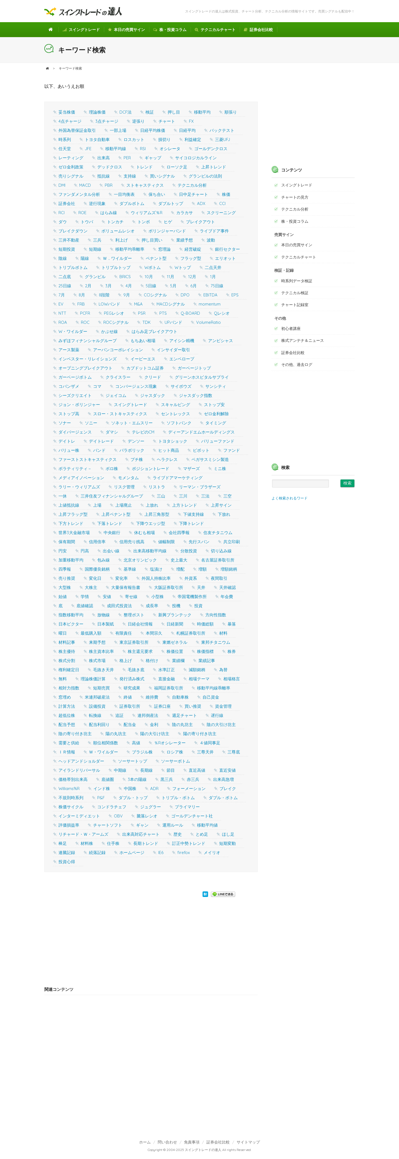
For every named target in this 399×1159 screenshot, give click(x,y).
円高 (85, 550)
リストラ (157, 486)
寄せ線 (131, 596)
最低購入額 (91, 633)
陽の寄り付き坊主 (199, 733)
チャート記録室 (294, 304)
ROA (62, 322)
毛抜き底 (136, 669)
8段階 (104, 295)
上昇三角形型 (156, 514)
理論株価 (97, 112)
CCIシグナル (155, 295)
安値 (107, 596)
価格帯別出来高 (73, 779)
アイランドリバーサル (79, 770)
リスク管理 (124, 486)
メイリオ (212, 852)
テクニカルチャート (215, 29)
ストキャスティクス (145, 185)
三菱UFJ (222, 139)
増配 (180, 569)
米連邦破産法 (97, 697)
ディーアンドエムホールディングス (201, 432)
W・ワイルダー (72, 331)
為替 (223, 669)
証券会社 (66, 203)
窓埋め (64, 697)
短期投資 (66, 249)
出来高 (103, 157)
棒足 (62, 843)
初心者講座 (291, 328)
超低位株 (66, 715)
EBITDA (210, 295)
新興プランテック (174, 614)
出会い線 (111, 550)
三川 (183, 496)
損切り (164, 139)
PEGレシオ (114, 313)
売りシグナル (70, 176)
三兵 (97, 240)
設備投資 (97, 706)
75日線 (217, 285)
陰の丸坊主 (182, 724)
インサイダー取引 (173, 349)
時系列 (64, 139)
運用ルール (172, 825)
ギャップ (153, 157)
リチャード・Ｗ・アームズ (83, 834)
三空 (227, 496)
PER (127, 157)
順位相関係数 (105, 742)
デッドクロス (109, 167)
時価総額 (205, 624)
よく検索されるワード (290, 498)
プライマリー (187, 806)
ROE (82, 212)
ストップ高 (68, 413)
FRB (81, 304)
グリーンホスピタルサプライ (202, 377)
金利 (154, 724)
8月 (82, 295)
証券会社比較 (258, 29)
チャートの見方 (294, 197)
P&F (101, 797)
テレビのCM (143, 432)
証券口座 (162, 706)
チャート (166, 121)
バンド (99, 450)
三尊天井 (205, 752)
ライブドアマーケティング (178, 477)
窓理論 (164, 249)
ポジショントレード (150, 468)
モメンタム (128, 477)
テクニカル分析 (192, 185)
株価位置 (175, 651)
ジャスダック (152, 395)
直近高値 (197, 770)
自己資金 (211, 697)
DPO (185, 295)
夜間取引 (219, 578)
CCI (222, 203)
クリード (152, 377)
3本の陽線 (137, 779)
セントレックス (175, 413)
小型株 (157, 596)
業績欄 (178, 660)
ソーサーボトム (175, 761)
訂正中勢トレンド (188, 843)
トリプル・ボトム (178, 797)
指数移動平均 (70, 614)
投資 (198, 605)
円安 (62, 550)
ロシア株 (175, 752)
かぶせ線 (109, 331)
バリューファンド (217, 441)
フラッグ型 (190, 258)
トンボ (143, 221)
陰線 (62, 258)
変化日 (95, 578)
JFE (88, 148)
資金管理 (223, 706)
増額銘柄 (229, 569)
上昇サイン (221, 505)
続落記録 (97, 852)
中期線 (120, 770)
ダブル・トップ (133, 797)
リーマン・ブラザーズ (200, 486)
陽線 (85, 258)
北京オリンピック (140, 560)
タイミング (215, 422)
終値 (128, 697)
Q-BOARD (190, 313)
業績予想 (184, 240)
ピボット (201, 450)
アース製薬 (68, 349)
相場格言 (231, 678)
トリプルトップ (116, 267)
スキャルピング (175, 404)
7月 (61, 295)
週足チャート (184, 715)
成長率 (152, 605)
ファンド (231, 450)
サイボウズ (181, 386)
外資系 (191, 578)
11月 (170, 276)
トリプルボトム (73, 267)
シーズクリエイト (75, 395)
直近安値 (227, 770)
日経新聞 (175, 624)
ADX (201, 203)
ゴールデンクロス (210, 148)
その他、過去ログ (296, 364)
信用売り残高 (131, 541)
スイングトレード (81, 29)
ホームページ (131, 852)
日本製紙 (105, 624)
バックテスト (221, 130)
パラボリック (131, 450)
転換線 (95, 715)
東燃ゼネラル (174, 642)
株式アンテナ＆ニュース (302, 340)
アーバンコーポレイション (118, 349)
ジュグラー (150, 806)
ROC (85, 322)
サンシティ (215, 386)
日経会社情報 (140, 624)
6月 (193, 285)
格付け (152, 660)
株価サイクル (70, 806)
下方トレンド (70, 523)
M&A (138, 304)
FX (191, 121)
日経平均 (187, 130)
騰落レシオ (147, 816)
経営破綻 (193, 249)
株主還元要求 (140, 651)
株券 (231, 651)
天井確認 (227, 587)
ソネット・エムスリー (132, 422)
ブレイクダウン (73, 231)
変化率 (121, 578)
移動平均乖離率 (129, 249)
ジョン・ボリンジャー (79, 404)
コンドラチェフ (111, 806)
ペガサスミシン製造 (210, 459)
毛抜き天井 (103, 669)
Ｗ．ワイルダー (117, 258)
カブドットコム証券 (145, 368)
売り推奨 (66, 578)
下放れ (224, 514)
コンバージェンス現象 (136, 386)
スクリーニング (221, 212)
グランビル (95, 276)
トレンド (144, 167)
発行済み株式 (131, 678)
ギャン (142, 825)
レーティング (70, 157)
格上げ (125, 660)
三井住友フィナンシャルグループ (112, 496)
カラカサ (184, 212)
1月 (213, 276)
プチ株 (137, 459)
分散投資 (188, 550)
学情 (85, 596)
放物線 (103, 614)
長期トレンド (145, 843)
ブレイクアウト (200, 221)
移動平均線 (115, 148)
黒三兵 (166, 779)
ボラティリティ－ (75, 468)
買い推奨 (193, 706)
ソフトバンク (179, 422)
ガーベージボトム (75, 377)
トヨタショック (172, 441)
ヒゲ (168, 221)
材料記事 (66, 642)
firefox (183, 852)
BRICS (125, 276)
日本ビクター (70, 624)
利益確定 (193, 139)
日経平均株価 (152, 130)
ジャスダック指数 (195, 395)
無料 (62, 678)
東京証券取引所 (134, 642)
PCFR (85, 313)
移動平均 (202, 112)
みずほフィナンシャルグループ (87, 340)
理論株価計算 (93, 678)
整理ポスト (134, 614)
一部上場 (118, 130)
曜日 (62, 633)
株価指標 (205, 651)
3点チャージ (106, 121)
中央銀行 (112, 532)
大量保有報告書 (125, 587)
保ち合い (157, 194)
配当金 (130, 724)
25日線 (64, 285)
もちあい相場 (143, 340)
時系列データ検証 (296, 280)
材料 (223, 633)
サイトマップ (248, 1142)
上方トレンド (184, 505)
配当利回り (99, 724)
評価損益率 (68, 825)
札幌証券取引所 (190, 633)
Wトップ (183, 267)
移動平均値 (207, 825)
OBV (118, 816)
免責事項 (192, 1142)
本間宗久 (154, 633)
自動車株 (180, 697)
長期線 (146, 770)
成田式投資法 (119, 605)
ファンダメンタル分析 (79, 194)
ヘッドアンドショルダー (81, 761)
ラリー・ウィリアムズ (79, 486)
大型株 (64, 587)
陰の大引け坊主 (221, 724)
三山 (161, 496)
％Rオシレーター (170, 742)
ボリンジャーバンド (167, 231)
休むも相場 (144, 532)
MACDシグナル (171, 304)
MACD (85, 185)
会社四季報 (179, 532)
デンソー (136, 441)
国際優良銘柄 (97, 569)
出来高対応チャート (141, 834)
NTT (62, 313)
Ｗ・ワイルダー (103, 752)
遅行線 (217, 715)
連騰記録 (66, 852)
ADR (154, 788)
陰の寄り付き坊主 (75, 733)
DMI (61, 185)
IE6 (160, 852)
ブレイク (227, 788)
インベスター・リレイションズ (87, 358)
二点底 (64, 276)
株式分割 (66, 660)
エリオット (225, 258)
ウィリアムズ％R (146, 212)
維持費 (152, 697)
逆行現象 (97, 203)
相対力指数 (68, 688)
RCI (61, 212)
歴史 (177, 834)
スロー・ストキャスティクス (120, 413)
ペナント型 (156, 258)
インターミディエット (79, 816)
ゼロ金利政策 (70, 167)
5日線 (151, 285)
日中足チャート (193, 194)
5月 (173, 285)
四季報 (64, 569)
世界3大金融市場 (74, 532)
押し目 (174, 112)
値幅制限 (166, 541)
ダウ (62, 221)
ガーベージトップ (194, 368)
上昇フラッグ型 (73, 514)
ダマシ (112, 432)
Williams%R (69, 788)
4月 (129, 285)
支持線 (130, 176)
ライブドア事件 (214, 231)
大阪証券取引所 (168, 587)
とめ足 (202, 834)
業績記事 (206, 660)
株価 (226, 194)
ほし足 (228, 834)
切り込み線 (221, 550)
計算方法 (66, 706)
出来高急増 (223, 779)
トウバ (87, 221)
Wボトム (152, 267)
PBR (108, 185)
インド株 (101, 788)
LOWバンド (109, 304)
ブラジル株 (142, 752)
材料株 (87, 843)
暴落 (231, 624)
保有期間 (66, 541)
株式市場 (97, 660)
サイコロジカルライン (196, 157)
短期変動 (227, 843)
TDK (146, 322)
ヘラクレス (167, 459)
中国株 (130, 788)
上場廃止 (123, 505)
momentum (210, 304)
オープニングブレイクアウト (85, 368)
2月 (88, 285)
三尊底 (233, 752)
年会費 (227, 596)
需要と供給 (68, 742)
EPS (235, 295)
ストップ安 (214, 404)
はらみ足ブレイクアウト (154, 331)
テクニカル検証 (294, 292)
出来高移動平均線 (150, 550)
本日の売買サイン (126, 29)
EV (60, 304)
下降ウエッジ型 (150, 523)
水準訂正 (166, 669)
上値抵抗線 (68, 505)
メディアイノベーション (81, 477)
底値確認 (84, 605)
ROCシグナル (116, 322)
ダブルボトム (131, 203)
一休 (62, 496)
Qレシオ (222, 313)
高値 (136, 742)
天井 (201, 587)
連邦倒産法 (147, 715)
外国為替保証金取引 (77, 130)
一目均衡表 (124, 194)
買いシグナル (162, 176)
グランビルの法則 (205, 176)
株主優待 (66, 651)
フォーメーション (189, 788)
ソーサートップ (132, 761)
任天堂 (64, 148)
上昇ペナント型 (116, 514)
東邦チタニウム (215, 642)
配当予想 (66, 724)
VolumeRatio (208, 322)
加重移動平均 (70, 560)
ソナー (64, 422)
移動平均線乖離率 (213, 688)
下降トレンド (191, 523)
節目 (171, 770)
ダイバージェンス (75, 432)
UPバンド (173, 322)
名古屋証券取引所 (217, 560)
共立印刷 (231, 541)
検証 (149, 112)
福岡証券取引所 (168, 688)
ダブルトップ (170, 203)
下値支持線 (193, 514)
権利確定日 (68, 669)
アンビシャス (220, 340)
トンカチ (115, 221)
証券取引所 (129, 706)
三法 (205, 496)
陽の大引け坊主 (154, 733)
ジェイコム (116, 395)
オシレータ (170, 148)
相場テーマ (199, 678)
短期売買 (101, 688)
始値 (62, 596)
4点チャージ (69, 121)
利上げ (121, 240)
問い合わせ (167, 1142)
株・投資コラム (169, 29)
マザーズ (191, 468)
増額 (202, 569)
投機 (176, 605)
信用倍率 (97, 541)
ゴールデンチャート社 (192, 816)
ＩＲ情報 (66, 752)
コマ (97, 386)
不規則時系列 (70, 797)
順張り (230, 112)
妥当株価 (66, 112)
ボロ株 (112, 468)
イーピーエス (143, 358)
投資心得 (66, 861)
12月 (192, 276)
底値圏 (107, 779)
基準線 (130, 569)
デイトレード (101, 441)
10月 (149, 276)
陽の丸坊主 (116, 733)
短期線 (95, 249)
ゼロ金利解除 (216, 413)
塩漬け (156, 569)
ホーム (145, 1142)
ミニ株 (220, 468)
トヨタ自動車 (97, 139)
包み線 (103, 560)
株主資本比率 (101, 651)
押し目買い (152, 240)
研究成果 (132, 688)
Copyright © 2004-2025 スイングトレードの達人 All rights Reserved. (199, 1150)
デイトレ (66, 441)
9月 (126, 295)
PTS (163, 313)
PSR (141, 313)
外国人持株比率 (156, 578)
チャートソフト (107, 825)
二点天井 (213, 267)
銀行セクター (227, 249)
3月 (108, 285)
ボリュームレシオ (118, 231)
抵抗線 (103, 176)
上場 (97, 505)
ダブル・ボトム (223, 797)
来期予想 (97, 642)
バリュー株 (68, 450)
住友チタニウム (217, 532)
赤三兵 (193, 779)
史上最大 (179, 560)
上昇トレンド (213, 167)
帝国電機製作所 (192, 596)
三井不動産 (68, 240)
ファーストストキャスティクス (87, 459)
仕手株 (113, 843)
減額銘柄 (197, 669)
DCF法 (125, 112)
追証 (119, 715)
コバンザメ (68, 386)
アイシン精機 (181, 340)
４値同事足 (210, 742)
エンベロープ (181, 358)
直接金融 (166, 678)
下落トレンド (109, 523)
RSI (143, 148)
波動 (211, 240)
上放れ (152, 505)
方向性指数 (215, 614)
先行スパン (199, 541)
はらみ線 (108, 212)
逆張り (138, 121)
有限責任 (123, 633)
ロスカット (134, 139)
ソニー (91, 422)
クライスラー (118, 377)
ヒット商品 (168, 450)
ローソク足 (177, 167)
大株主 (91, 587)
